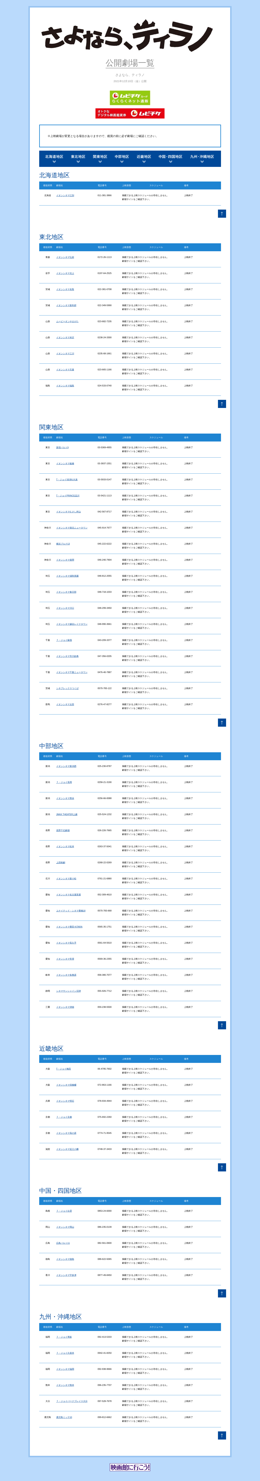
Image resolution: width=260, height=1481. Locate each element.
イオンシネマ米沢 (65, 337)
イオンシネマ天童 (65, 369)
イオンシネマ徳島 (65, 1259)
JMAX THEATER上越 (67, 814)
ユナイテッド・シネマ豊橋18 (71, 910)
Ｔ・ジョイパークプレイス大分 (72, 1401)
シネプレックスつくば (67, 688)
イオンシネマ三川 (65, 353)
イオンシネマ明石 (65, 1101)
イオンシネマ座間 (65, 560)
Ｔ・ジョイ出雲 (64, 1211)
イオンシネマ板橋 (65, 463)
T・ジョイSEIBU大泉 (67, 479)
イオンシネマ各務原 (66, 975)
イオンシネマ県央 (65, 798)
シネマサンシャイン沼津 (68, 991)
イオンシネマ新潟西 (66, 766)
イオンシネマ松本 (65, 846)
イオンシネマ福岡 (65, 1369)
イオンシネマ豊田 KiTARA (69, 926)
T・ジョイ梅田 (63, 1069)
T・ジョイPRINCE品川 (67, 495)
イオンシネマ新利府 (66, 305)
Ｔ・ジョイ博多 (64, 1337)
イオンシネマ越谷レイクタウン (72, 624)
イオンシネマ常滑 (65, 959)
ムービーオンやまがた (67, 321)
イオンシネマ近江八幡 (67, 1149)
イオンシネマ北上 (65, 273)
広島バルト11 (63, 1243)
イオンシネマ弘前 (65, 257)
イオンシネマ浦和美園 (67, 576)
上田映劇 (60, 862)
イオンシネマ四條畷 (66, 1085)
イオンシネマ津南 (65, 1007)
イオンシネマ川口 (65, 608)
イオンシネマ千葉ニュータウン (72, 672)
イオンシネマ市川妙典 (67, 656)
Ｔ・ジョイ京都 (64, 1117)
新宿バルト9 (62, 447)
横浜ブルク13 (63, 544)
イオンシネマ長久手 (66, 943)
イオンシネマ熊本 (65, 1385)
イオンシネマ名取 (65, 289)
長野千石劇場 (63, 830)
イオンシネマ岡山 (65, 1227)
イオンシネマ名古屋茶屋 (68, 894)
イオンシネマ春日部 (66, 592)
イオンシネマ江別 (65, 195)
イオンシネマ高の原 (66, 1133)
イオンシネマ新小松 (66, 878)
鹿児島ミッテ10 (64, 1417)
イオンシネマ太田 (65, 704)
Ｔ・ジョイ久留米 (65, 1353)
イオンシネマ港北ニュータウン (72, 527)
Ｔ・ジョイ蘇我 (64, 640)
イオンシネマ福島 (65, 385)
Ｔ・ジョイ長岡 (64, 782)
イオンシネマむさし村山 (68, 511)
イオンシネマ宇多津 (66, 1275)
